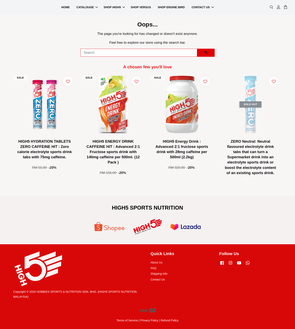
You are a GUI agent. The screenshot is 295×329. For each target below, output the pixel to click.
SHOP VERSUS (141, 7)
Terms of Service (127, 320)
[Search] (138, 53)
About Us (156, 262)
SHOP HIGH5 (114, 7)
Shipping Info (159, 273)
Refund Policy (170, 320)
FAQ (153, 268)
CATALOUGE (87, 7)
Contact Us (158, 279)
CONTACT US (203, 7)
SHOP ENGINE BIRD (171, 7)
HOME (65, 7)
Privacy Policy (149, 320)
